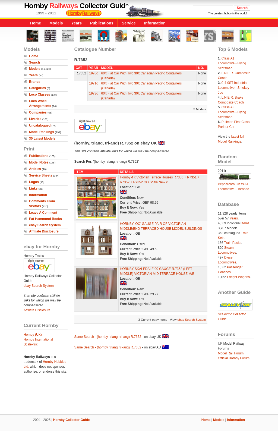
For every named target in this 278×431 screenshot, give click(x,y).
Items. (245, 223)
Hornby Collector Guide (71, 420)
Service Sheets (40, 175)
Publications (101, 23)
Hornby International (38, 339)
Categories (37, 88)
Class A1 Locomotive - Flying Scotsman (232, 63)
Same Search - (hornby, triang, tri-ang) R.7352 (107, 337)
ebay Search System (45, 225)
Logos (34, 182)
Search (34, 62)
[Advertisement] (139, 396)
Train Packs (232, 243)
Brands (34, 82)
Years (76, 23)
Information (155, 23)
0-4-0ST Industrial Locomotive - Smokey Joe (233, 88)
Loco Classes (39, 94)
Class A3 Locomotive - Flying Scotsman (232, 112)
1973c (93, 93)
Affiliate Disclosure (44, 231)
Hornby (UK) (33, 334)
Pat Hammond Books (45, 219)
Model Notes (38, 162)
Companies (38, 112)
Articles (35, 169)
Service (129, 23)
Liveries (35, 119)
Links (33, 188)
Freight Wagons (238, 277)
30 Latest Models (42, 138)
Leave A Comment (43, 213)
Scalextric (31, 344)
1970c (93, 73)
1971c (93, 83)
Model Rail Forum (231, 353)
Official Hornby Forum (233, 358)
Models (56, 23)
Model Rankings (41, 132)
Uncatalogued (39, 125)
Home (35, 23)
